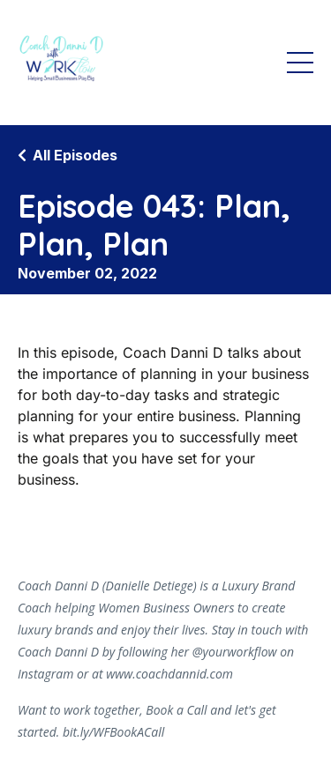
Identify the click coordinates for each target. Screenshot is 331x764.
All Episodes (75, 155)
